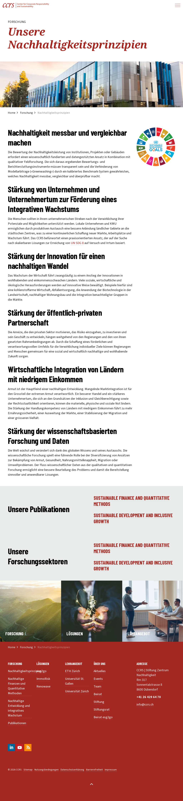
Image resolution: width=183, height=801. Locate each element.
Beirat (98, 694)
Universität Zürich (77, 691)
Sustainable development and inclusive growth (133, 518)
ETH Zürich (72, 671)
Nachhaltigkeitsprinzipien (24, 671)
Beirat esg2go (103, 717)
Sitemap (28, 770)
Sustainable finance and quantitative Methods (131, 501)
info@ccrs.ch (145, 704)
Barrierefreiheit (94, 770)
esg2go (41, 671)
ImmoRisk (43, 679)
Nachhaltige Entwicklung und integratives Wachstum (19, 708)
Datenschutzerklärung (72, 770)
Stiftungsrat (102, 709)
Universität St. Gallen (74, 681)
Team (97, 686)
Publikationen (17, 723)
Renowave (43, 686)
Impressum (111, 770)
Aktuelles (100, 671)
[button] (156, 146)
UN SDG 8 (77, 243)
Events (98, 679)
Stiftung (99, 702)
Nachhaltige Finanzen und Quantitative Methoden (16, 686)
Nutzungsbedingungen (46, 770)
